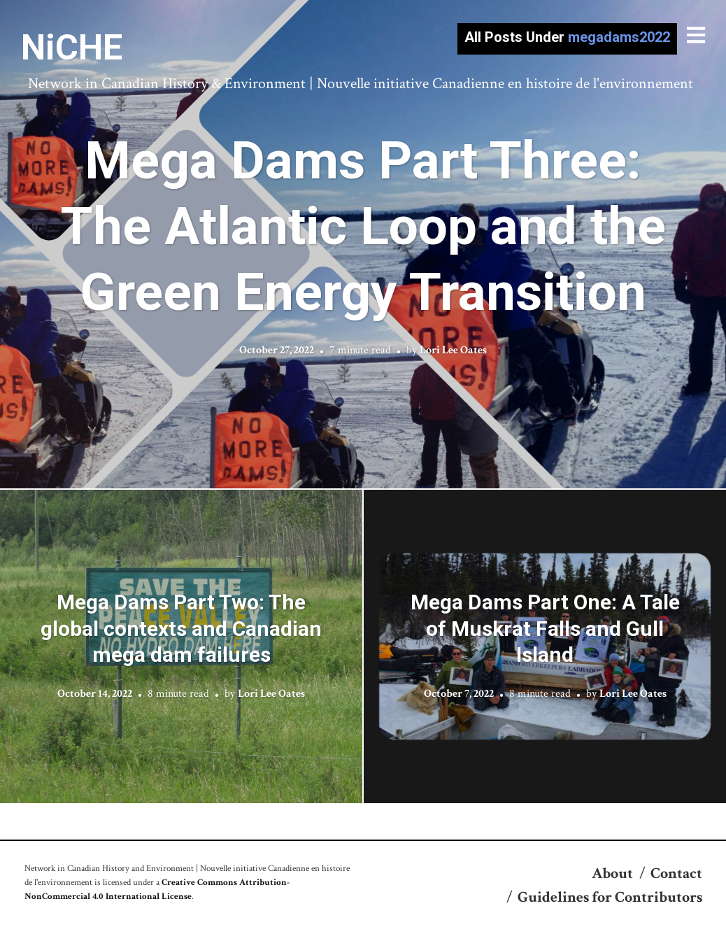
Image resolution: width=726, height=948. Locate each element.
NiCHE (71, 47)
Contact (676, 873)
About (612, 873)
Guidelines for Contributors (610, 897)
